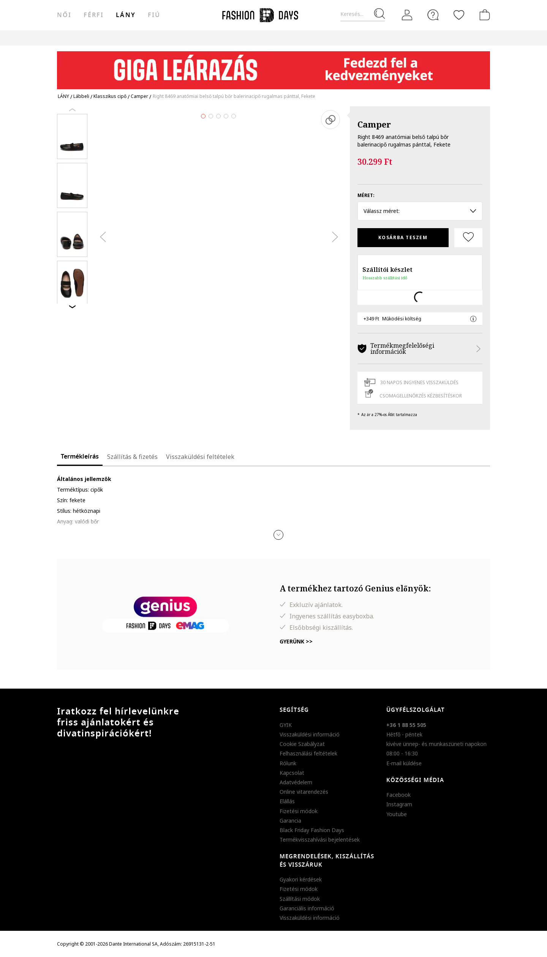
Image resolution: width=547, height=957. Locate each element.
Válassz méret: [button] (420, 210)
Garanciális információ (307, 908)
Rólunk (288, 763)
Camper (374, 124)
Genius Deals (231, 37)
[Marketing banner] (273, 66)
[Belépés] (407, 15)
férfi (94, 15)
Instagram (399, 804)
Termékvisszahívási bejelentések (320, 839)
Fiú (154, 15)
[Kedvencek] (459, 15)
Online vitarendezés (304, 791)
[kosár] (483, 15)
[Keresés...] (362, 14)
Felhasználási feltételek (308, 753)
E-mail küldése (404, 763)
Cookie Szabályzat (302, 743)
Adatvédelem (296, 782)
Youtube (396, 814)
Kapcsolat (292, 772)
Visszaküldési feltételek (200, 456)
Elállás (287, 801)
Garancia (290, 820)
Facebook (398, 794)
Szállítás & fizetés (132, 456)
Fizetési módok (299, 811)
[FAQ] (433, 15)
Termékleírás (80, 456)
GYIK (286, 724)
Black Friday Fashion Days (312, 830)
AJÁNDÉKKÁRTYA (335, 37)
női (64, 15)
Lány (125, 15)
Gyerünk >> (296, 641)
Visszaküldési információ (310, 734)
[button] (278, 535)
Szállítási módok (300, 898)
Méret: (366, 195)
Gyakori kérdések (301, 879)
